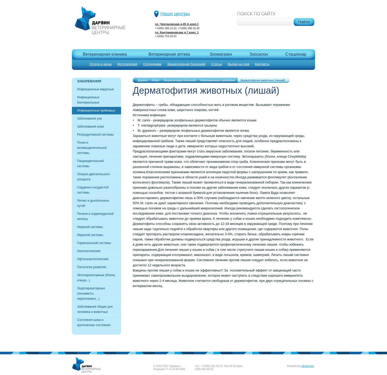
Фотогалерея (127, 64)
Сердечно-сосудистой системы (92, 190)
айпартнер (307, 366)
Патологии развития (91, 267)
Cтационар (295, 54)
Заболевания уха (89, 118)
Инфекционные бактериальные (88, 99)
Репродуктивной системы (95, 134)
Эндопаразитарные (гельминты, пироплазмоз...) (91, 293)
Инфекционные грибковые (96, 110)
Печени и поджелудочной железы (95, 216)
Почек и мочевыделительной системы (92, 148)
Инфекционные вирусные (95, 89)
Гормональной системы (94, 243)
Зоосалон (258, 54)
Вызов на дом (238, 64)
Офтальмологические (92, 259)
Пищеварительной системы (90, 163)
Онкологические (88, 251)
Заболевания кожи (90, 126)
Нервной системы (90, 227)
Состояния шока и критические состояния (93, 322)
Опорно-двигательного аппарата (93, 176)
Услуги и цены (101, 64)
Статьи (216, 64)
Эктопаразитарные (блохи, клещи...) (96, 277)
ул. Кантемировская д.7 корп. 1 (177, 32)
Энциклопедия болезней (186, 64)
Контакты (262, 64)
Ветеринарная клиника (105, 54)
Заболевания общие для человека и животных (95, 309)
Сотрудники (152, 64)
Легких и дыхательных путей (93, 203)
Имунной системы (90, 235)
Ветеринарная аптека (169, 54)
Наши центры (175, 13)
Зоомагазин (221, 54)
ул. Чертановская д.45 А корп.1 (177, 24)
